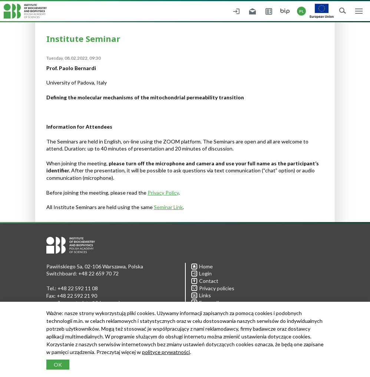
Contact (204, 281)
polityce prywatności (166, 352)
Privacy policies (212, 288)
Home (202, 266)
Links (201, 295)
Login (201, 273)
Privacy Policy (163, 192)
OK (58, 364)
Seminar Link (168, 207)
